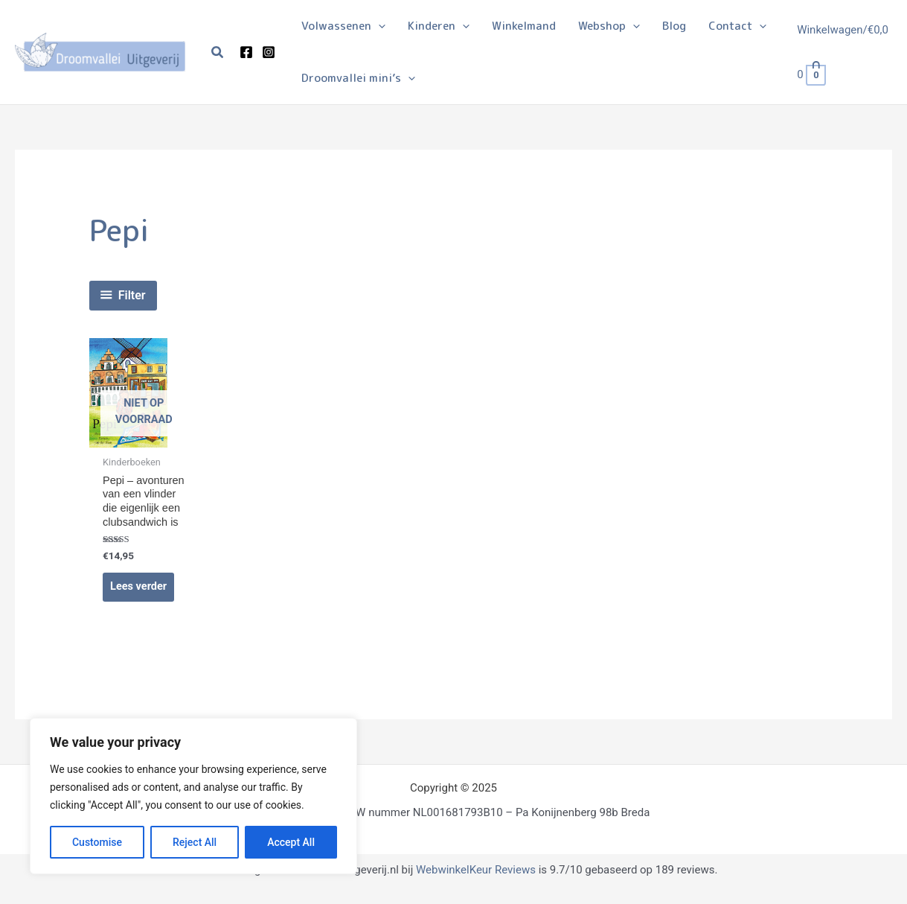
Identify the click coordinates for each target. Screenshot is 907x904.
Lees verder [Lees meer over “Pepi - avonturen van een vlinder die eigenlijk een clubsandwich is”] (139, 604)
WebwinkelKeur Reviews (476, 887)
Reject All (195, 842)
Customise (97, 842)
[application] (378, 26)
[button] (218, 52)
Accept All (291, 842)
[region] (193, 796)
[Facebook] (246, 52)
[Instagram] (268, 52)
